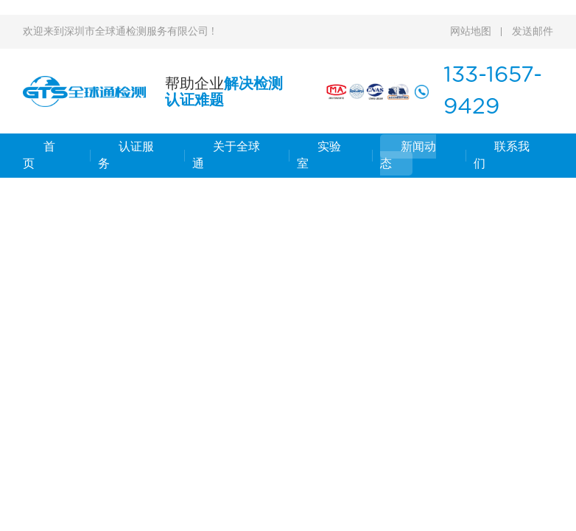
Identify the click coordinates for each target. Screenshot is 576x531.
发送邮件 (532, 31)
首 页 (39, 155)
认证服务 (126, 155)
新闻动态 (408, 155)
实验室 (319, 155)
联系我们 (502, 155)
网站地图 (470, 31)
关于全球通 (226, 155)
